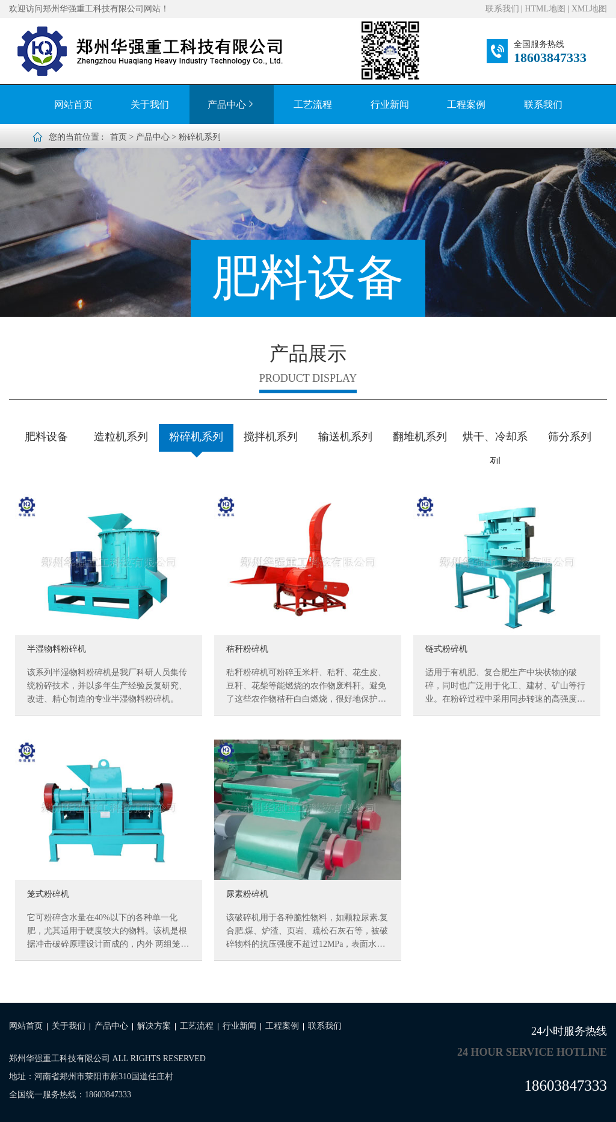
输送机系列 (345, 437)
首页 (118, 137)
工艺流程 (313, 104)
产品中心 (232, 104)
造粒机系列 (121, 437)
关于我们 (150, 104)
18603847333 (550, 57)
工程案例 (466, 104)
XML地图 (589, 8)
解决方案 (154, 1025)
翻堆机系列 (420, 437)
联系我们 (502, 8)
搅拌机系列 (271, 437)
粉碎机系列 (200, 137)
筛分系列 (569, 437)
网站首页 (73, 104)
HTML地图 (545, 8)
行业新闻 (390, 104)
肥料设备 (46, 437)
